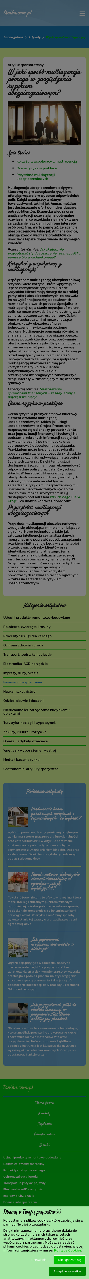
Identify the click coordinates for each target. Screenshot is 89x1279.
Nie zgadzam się (69, 1260)
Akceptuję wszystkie (67, 1271)
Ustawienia (38, 1260)
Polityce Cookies (67, 1250)
